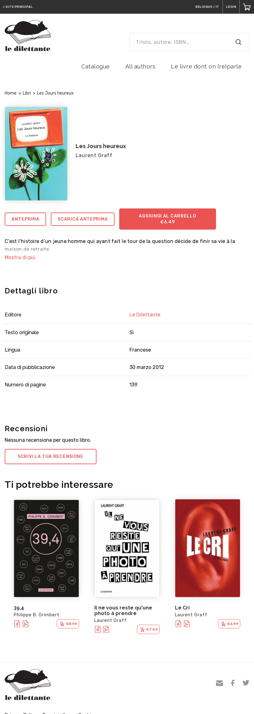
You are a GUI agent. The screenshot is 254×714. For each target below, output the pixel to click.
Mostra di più (20, 257)
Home (10, 93)
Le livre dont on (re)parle (206, 66)
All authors (140, 66)
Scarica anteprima (83, 219)
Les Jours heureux (55, 93)
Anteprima (25, 219)
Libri (27, 93)
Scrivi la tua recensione (50, 456)
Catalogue (95, 66)
